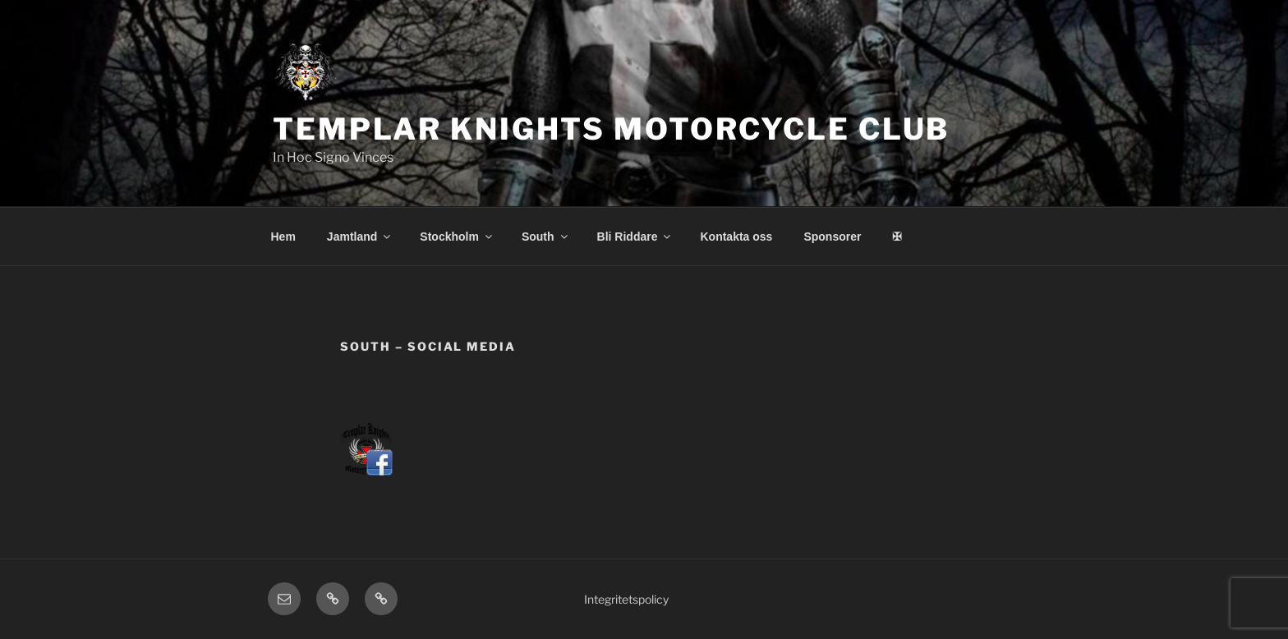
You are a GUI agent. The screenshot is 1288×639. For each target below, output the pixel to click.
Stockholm (457, 236)
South (546, 236)
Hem (283, 236)
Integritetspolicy (626, 599)
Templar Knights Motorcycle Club (611, 129)
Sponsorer (832, 236)
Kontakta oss (736, 236)
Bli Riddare (635, 236)
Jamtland (360, 236)
